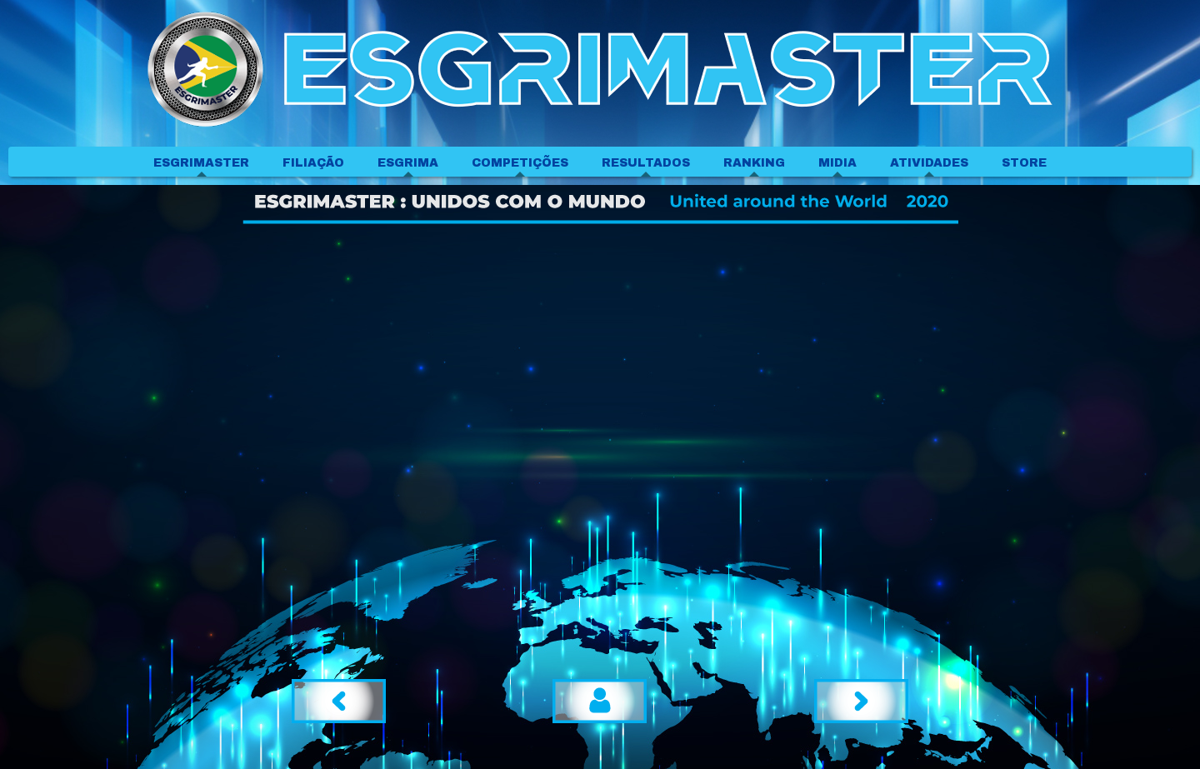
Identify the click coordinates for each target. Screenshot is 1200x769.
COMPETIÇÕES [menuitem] (520, 163)
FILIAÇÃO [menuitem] (313, 163)
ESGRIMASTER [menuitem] (201, 163)
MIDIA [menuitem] (837, 163)
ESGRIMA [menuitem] (408, 163)
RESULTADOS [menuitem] (646, 163)
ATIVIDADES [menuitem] (929, 163)
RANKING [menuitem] (754, 163)
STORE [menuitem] (1024, 163)
